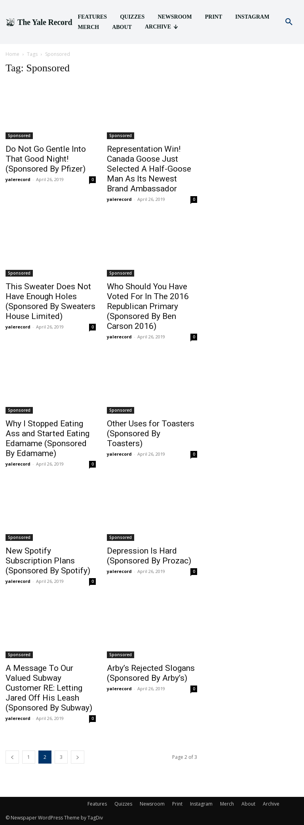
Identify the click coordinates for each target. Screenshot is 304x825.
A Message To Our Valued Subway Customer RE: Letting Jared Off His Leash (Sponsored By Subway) (49, 687)
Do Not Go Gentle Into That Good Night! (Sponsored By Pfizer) (46, 159)
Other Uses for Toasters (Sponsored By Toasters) (150, 433)
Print (177, 803)
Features (97, 803)
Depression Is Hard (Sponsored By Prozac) (149, 555)
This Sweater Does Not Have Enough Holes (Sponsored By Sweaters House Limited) (50, 301)
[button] (288, 22)
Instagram (201, 803)
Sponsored (19, 135)
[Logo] (39, 22)
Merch (227, 803)
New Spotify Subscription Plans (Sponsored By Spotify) (48, 560)
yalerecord (18, 179)
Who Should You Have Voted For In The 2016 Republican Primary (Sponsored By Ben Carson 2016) (148, 306)
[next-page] (77, 757)
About (248, 803)
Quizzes (123, 803)
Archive (271, 803)
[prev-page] (12, 757)
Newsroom (152, 803)
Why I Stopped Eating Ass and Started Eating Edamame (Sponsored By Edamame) (47, 438)
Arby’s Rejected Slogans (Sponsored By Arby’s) (151, 673)
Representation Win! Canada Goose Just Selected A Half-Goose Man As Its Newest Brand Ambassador (149, 168)
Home (12, 54)
